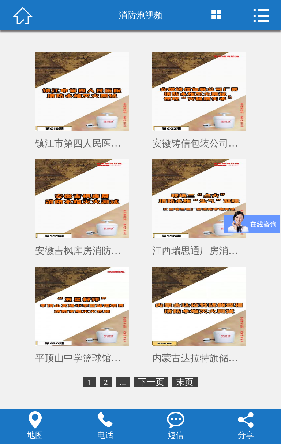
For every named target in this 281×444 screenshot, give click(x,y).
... (123, 382)
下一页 (151, 382)
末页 (185, 382)
